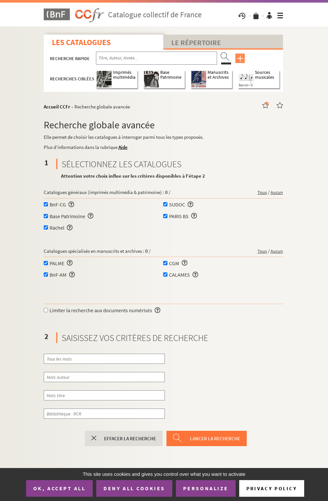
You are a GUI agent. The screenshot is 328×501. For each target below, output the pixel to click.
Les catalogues (81, 42)
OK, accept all (59, 488)
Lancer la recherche (215, 438)
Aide (123, 147)
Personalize (205, 488)
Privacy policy (271, 488)
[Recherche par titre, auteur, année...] (156, 58)
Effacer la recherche (130, 438)
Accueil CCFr (57, 107)
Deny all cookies (134, 488)
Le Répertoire (196, 42)
